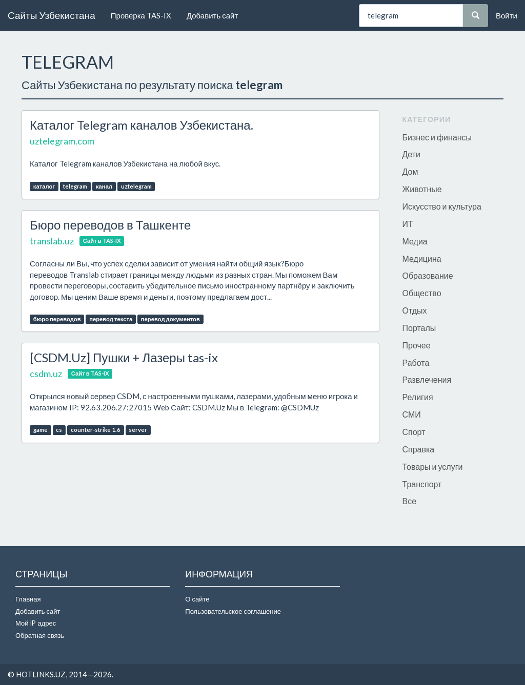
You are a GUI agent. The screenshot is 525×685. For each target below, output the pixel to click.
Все (409, 501)
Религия (417, 397)
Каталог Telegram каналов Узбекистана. (141, 124)
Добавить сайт (212, 15)
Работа (416, 362)
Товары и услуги (432, 466)
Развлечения (427, 379)
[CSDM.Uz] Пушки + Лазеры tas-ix (124, 357)
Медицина (421, 258)
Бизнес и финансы (437, 137)
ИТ (407, 224)
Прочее (416, 345)
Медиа (415, 241)
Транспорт (422, 484)
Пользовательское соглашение (233, 611)
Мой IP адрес (35, 623)
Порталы (419, 328)
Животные (422, 189)
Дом (410, 171)
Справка (418, 449)
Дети (411, 154)
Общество (421, 293)
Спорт (414, 432)
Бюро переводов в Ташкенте (110, 224)
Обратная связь (39, 635)
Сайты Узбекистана (51, 15)
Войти (506, 15)
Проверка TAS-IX (141, 15)
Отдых (414, 310)
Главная (28, 599)
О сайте (197, 599)
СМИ (411, 414)
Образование (427, 275)
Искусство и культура (441, 206)
